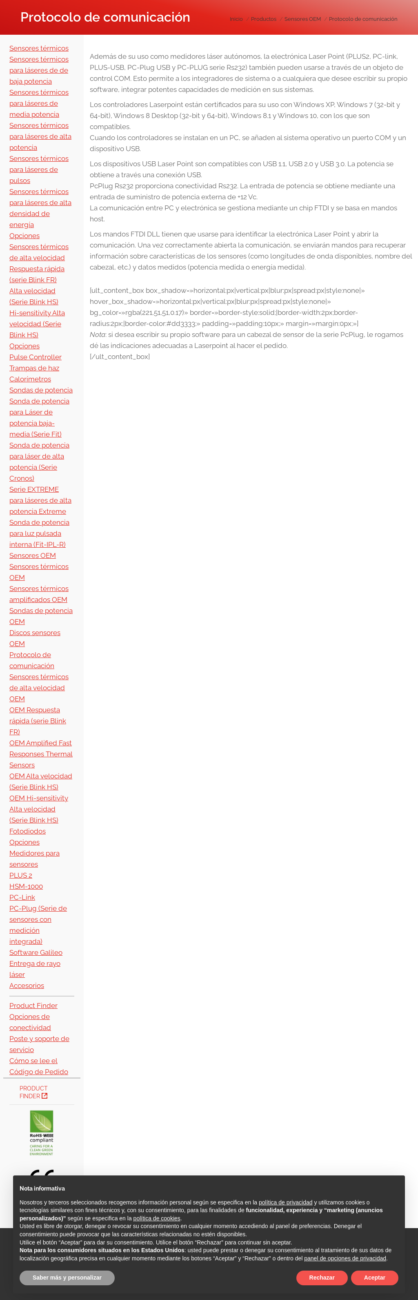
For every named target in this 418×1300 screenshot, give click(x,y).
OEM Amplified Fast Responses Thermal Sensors (41, 754)
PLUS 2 (20, 875)
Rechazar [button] (322, 1277)
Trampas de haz (34, 368)
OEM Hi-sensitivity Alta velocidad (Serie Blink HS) (38, 809)
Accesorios (26, 985)
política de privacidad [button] (286, 1202)
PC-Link (22, 897)
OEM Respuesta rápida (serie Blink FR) (37, 721)
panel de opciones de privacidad (345, 1258)
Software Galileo (35, 952)
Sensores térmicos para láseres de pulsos (39, 169)
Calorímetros (30, 379)
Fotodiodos (27, 831)
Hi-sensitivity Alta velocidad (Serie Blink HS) (37, 324)
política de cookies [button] (156, 1218)
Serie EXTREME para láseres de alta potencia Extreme (40, 500)
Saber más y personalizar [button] (67, 1277)
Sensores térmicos (39, 48)
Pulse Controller (35, 357)
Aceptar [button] (374, 1277)
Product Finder (33, 1005)
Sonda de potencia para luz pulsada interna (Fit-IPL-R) (39, 533)
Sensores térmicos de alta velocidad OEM (39, 688)
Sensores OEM (32, 555)
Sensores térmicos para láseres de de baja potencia (39, 70)
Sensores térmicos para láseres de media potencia (39, 103)
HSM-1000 (26, 886)
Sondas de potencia (41, 390)
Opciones (24, 236)
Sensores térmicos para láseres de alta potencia (40, 136)
